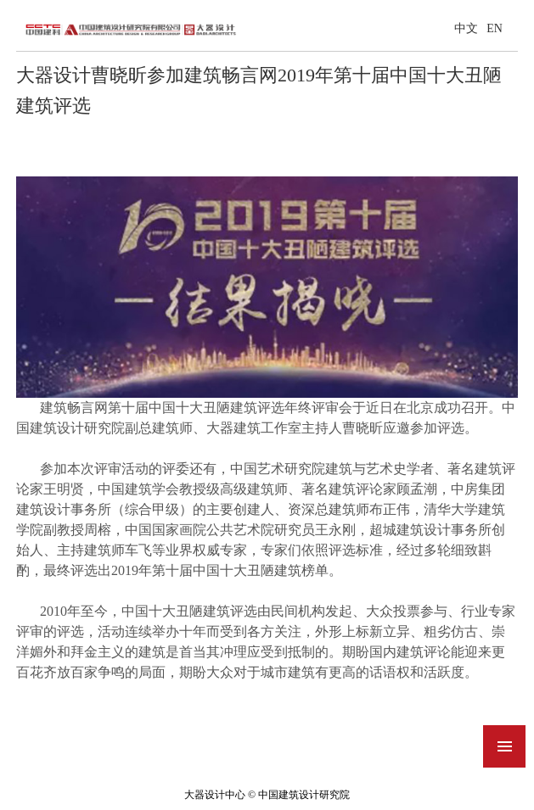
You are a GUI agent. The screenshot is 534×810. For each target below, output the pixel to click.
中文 (466, 28)
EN (494, 28)
